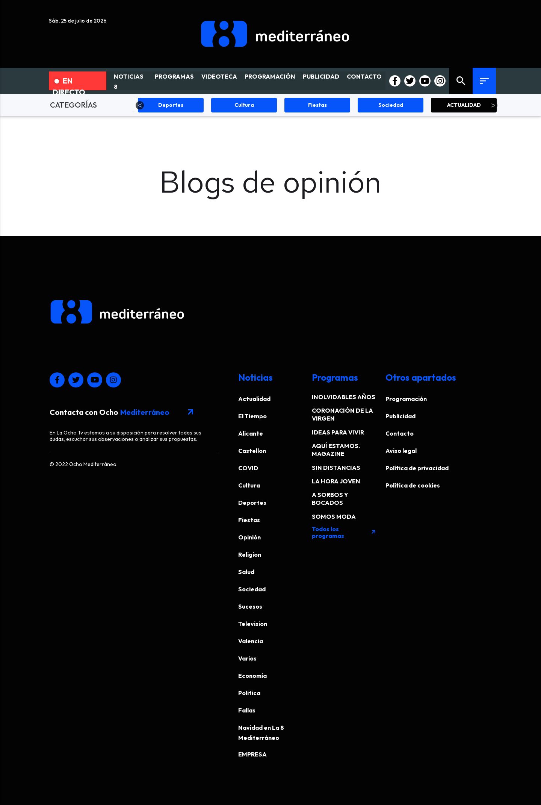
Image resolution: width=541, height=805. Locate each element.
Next (493, 105)
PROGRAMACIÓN (270, 76)
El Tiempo (252, 416)
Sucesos (250, 606)
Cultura (249, 485)
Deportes (252, 502)
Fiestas (249, 520)
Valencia (250, 641)
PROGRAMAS (174, 76)
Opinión (249, 537)
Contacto (399, 433)
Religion (249, 554)
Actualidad (254, 398)
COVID (248, 468)
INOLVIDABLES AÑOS (343, 397)
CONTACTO (364, 76)
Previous (139, 105)
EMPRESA (252, 754)
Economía (252, 675)
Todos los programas (344, 532)
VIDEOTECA (219, 76)
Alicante (250, 433)
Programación (406, 398)
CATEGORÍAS (73, 104)
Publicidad (400, 416)
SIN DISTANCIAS (336, 467)
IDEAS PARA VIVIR (338, 432)
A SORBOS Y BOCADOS (330, 498)
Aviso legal (401, 450)
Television (252, 623)
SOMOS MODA (334, 516)
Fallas (246, 710)
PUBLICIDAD (321, 76)
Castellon (252, 450)
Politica (249, 693)
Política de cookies (412, 485)
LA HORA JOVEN (336, 481)
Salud (246, 572)
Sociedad (252, 589)
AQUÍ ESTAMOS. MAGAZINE (336, 449)
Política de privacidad (417, 468)
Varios (247, 658)
